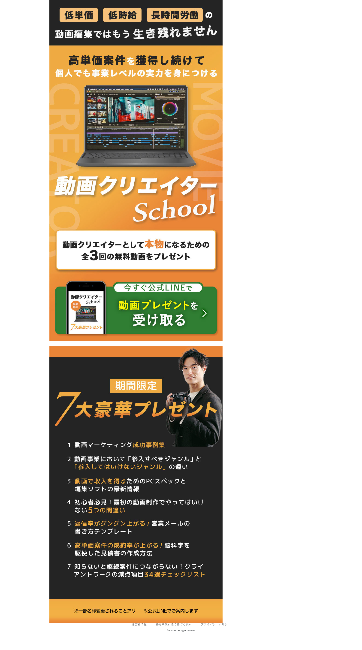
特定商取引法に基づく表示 (174, 624)
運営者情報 (139, 624)
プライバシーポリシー (216, 624)
